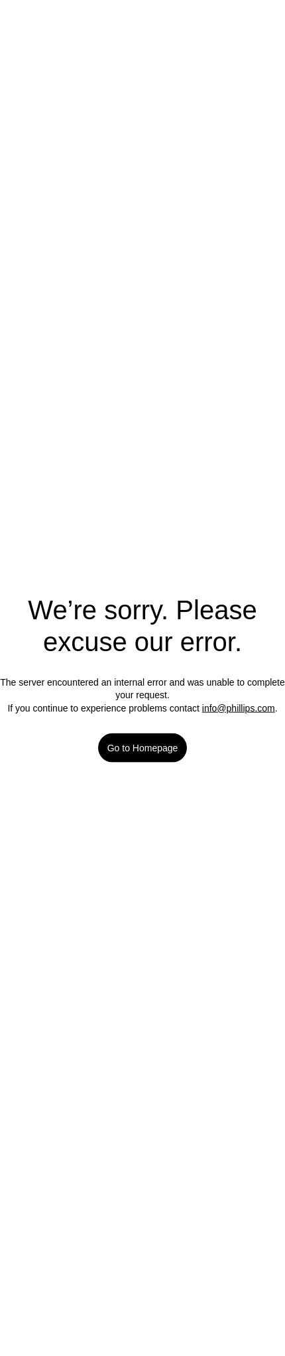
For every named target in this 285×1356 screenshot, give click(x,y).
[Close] (263, 1016)
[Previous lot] (197, 66)
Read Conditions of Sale (84, 564)
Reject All (142, 1293)
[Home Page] (142, 19)
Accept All (142, 1331)
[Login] (258, 19)
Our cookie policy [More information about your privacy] (191, 1219)
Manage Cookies (142, 1255)
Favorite (142, 400)
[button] (142, 151)
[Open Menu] (33, 19)
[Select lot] (221, 66)
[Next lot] (246, 66)
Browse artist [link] (70, 757)
